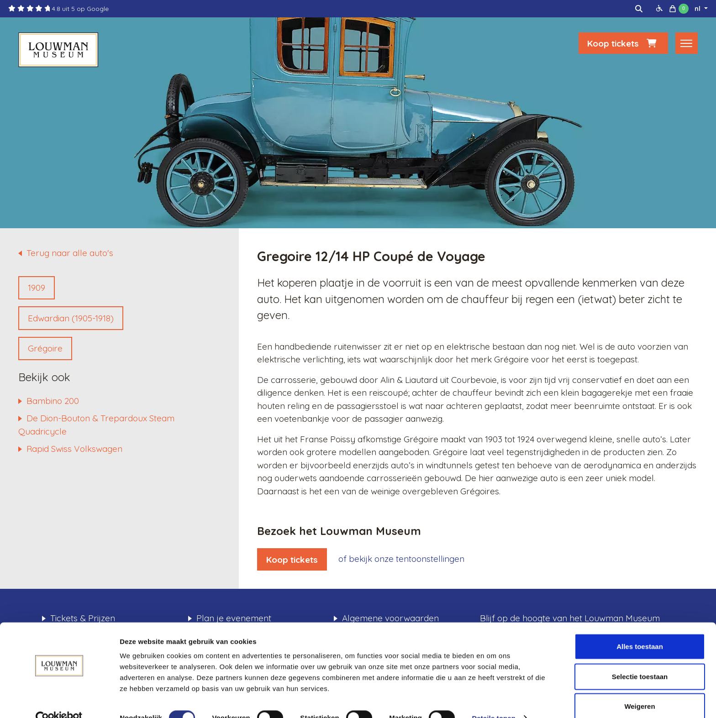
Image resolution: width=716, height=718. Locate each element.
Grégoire (45, 348)
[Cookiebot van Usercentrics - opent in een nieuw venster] (59, 700)
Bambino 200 (52, 400)
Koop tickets (623, 44)
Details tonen (493, 700)
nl (698, 9)
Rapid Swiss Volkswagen (74, 448)
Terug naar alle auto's (69, 252)
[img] (638, 8)
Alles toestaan (639, 628)
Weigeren (639, 688)
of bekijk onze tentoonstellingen (401, 558)
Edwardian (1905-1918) (71, 318)
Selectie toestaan (640, 658)
